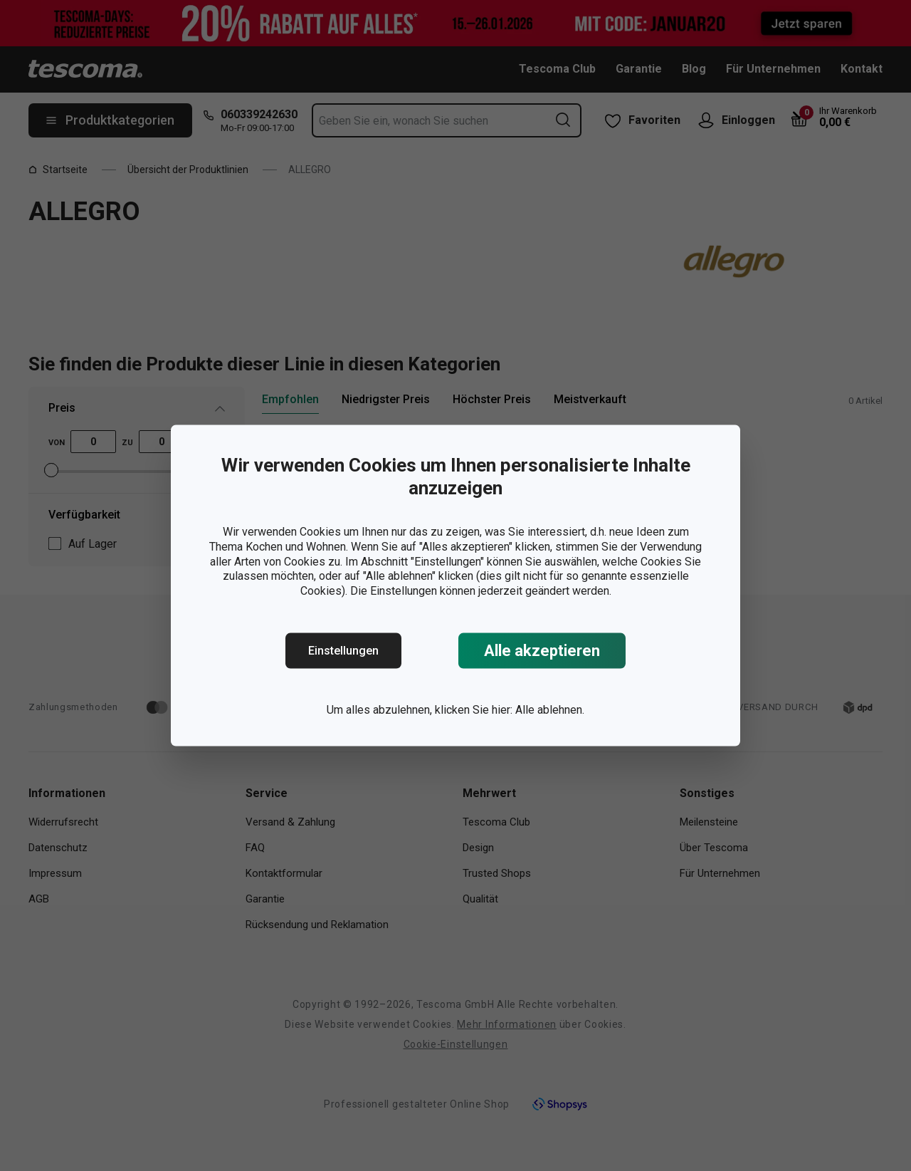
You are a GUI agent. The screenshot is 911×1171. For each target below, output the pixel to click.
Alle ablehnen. (549, 710)
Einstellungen (343, 650)
